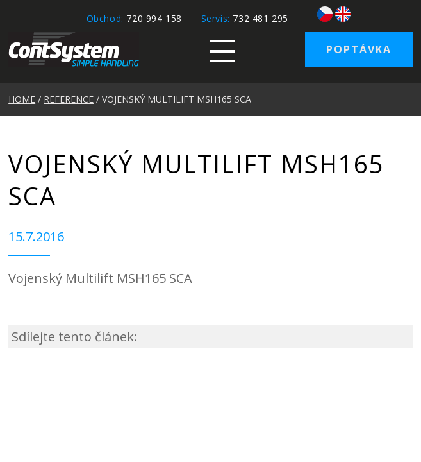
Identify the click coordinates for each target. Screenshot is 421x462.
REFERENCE (69, 99)
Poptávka (359, 49)
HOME (21, 99)
